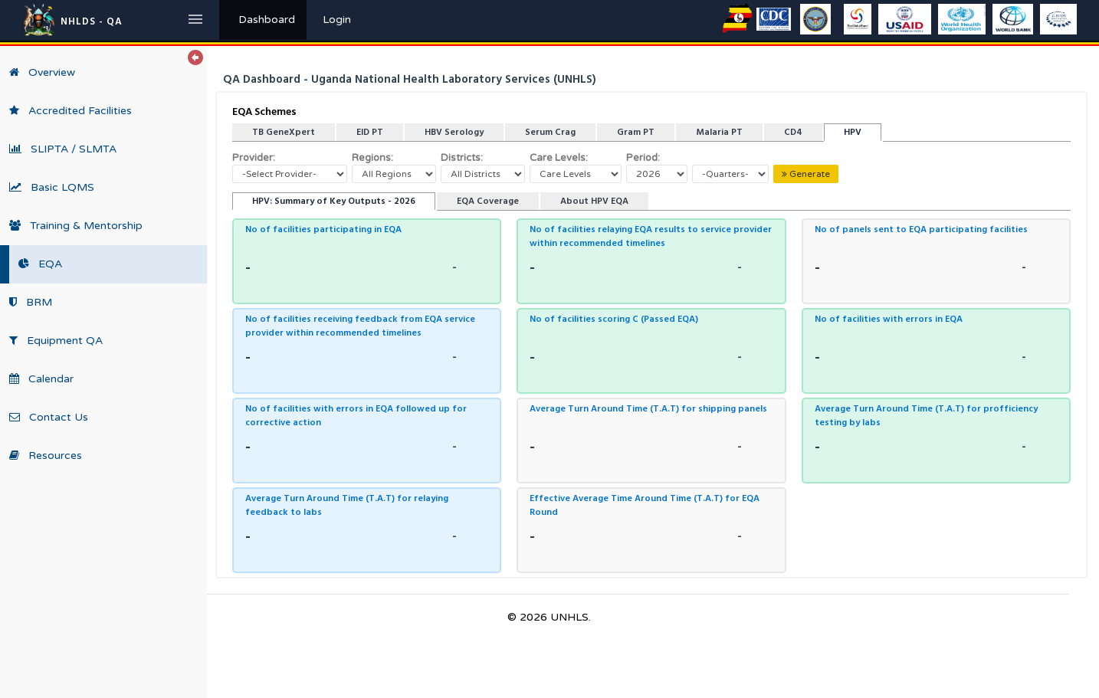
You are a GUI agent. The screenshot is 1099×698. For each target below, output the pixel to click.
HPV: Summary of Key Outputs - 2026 (333, 201)
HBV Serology (454, 132)
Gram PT (635, 132)
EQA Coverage (488, 201)
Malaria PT (719, 132)
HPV (852, 132)
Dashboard (266, 19)
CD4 (793, 132)
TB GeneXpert (283, 132)
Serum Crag (550, 132)
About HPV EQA (594, 201)
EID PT (369, 132)
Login (337, 19)
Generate (806, 174)
